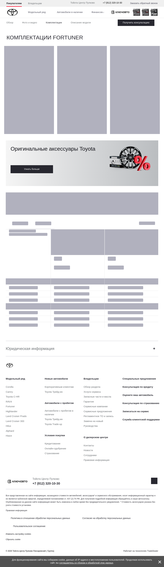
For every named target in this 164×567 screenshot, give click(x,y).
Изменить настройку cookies (18, 534)
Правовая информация (16, 510)
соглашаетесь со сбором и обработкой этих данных (86, 563)
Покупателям (14, 3)
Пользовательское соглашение (29, 526)
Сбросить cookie (13, 539)
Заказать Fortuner (136, 23)
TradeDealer (152, 551)
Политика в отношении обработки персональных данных (40, 518)
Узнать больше (32, 169)
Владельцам (35, 3)
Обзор (9, 22)
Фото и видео (29, 22)
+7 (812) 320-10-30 (112, 2)
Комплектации (54, 22)
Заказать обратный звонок (144, 3)
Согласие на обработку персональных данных (106, 518)
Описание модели (81, 22)
